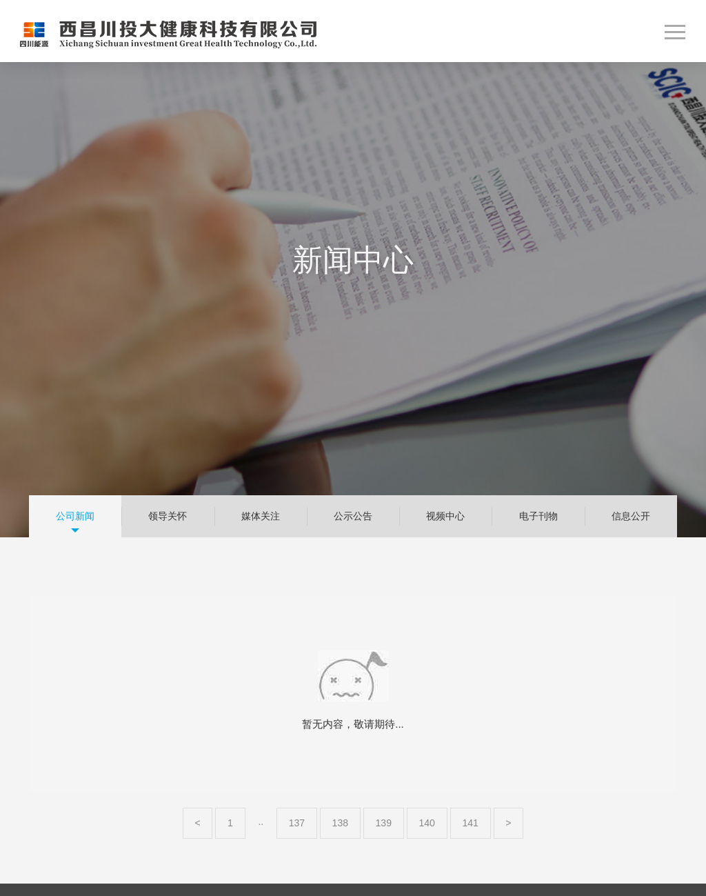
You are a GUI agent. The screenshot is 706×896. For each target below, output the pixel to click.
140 (426, 822)
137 (297, 822)
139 (384, 822)
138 (340, 822)
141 (470, 822)
